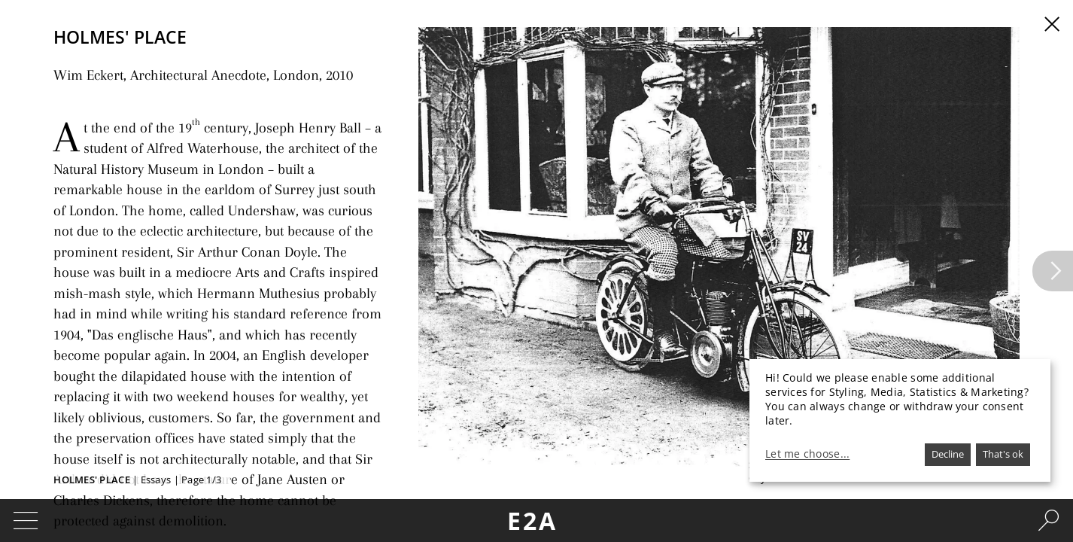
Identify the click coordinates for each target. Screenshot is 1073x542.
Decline (948, 454)
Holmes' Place (91, 479)
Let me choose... (807, 454)
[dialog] (899, 420)
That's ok (1003, 454)
